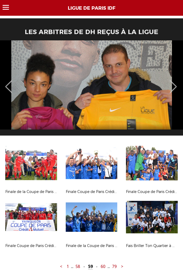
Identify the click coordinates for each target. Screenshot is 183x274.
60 (103, 266)
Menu (8, 7)
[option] (91, 89)
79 (114, 266)
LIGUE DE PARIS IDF (91, 8)
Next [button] (173, 83)
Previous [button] (8, 83)
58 (77, 266)
